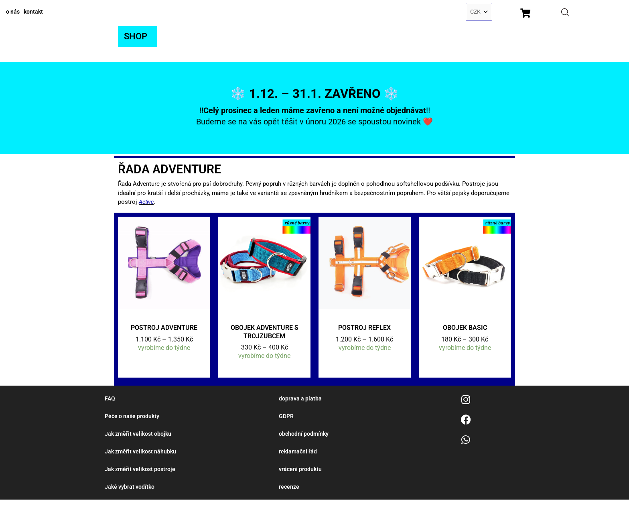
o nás (18, 12)
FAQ (110, 402)
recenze (289, 492)
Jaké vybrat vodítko (131, 492)
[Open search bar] (565, 12)
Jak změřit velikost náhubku (142, 456)
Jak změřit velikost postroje (142, 474)
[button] (142, 38)
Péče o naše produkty (133, 420)
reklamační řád (299, 456)
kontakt (51, 12)
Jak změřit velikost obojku (140, 438)
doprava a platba (301, 402)
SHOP (140, 38)
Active (147, 203)
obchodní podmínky (304, 438)
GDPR (287, 420)
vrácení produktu (301, 474)
